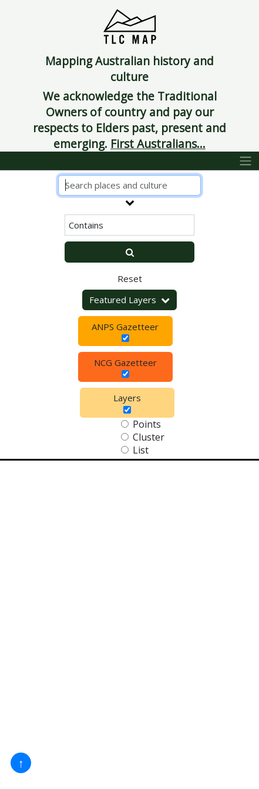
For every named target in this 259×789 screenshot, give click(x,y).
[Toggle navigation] (246, 161)
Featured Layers (129, 299)
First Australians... (158, 144)
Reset (129, 278)
